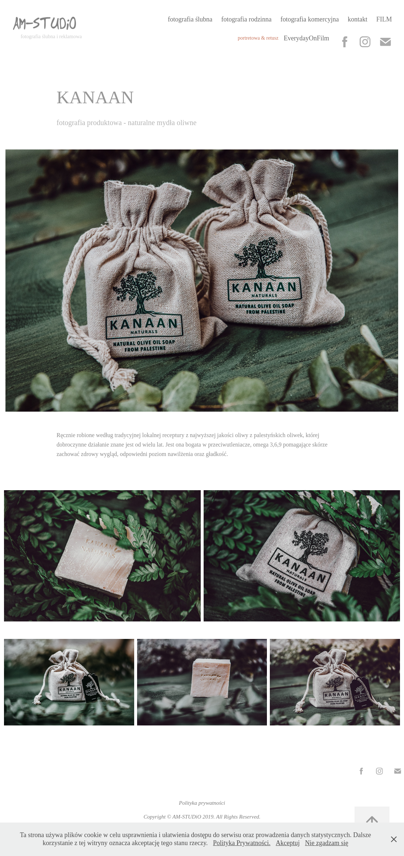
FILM (384, 19)
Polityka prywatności (202, 803)
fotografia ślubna (190, 19)
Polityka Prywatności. (242, 843)
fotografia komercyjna (309, 19)
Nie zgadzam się (326, 843)
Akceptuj (288, 843)
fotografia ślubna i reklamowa (51, 36)
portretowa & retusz (258, 38)
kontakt (357, 19)
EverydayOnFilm (306, 38)
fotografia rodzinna (246, 19)
